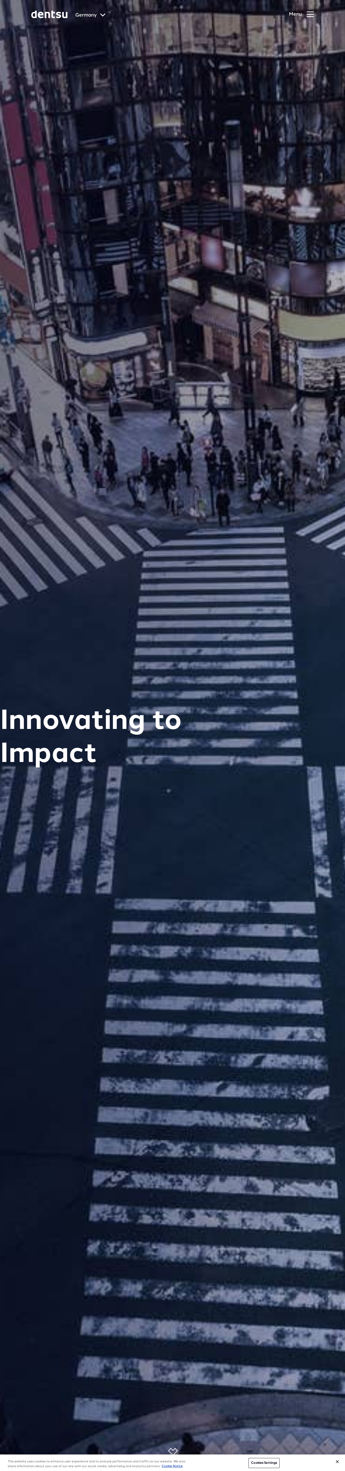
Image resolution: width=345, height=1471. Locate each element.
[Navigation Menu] (301, 14)
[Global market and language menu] (90, 15)
